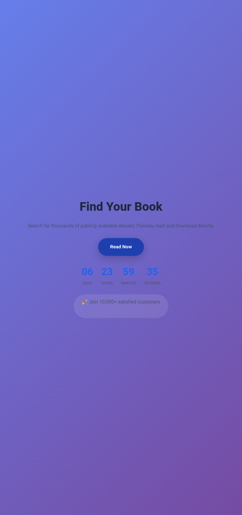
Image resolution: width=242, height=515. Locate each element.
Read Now (121, 247)
